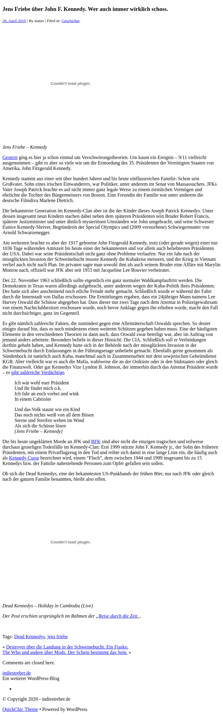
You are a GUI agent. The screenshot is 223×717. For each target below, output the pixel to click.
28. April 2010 (14, 20)
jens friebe (57, 636)
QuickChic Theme (20, 709)
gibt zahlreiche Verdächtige (37, 372)
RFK (95, 441)
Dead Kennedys (29, 636)
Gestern (10, 157)
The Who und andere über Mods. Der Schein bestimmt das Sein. (64, 652)
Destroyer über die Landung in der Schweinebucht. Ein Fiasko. (67, 646)
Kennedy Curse (24, 457)
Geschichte (70, 20)
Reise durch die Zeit (118, 616)
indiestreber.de (16, 673)
